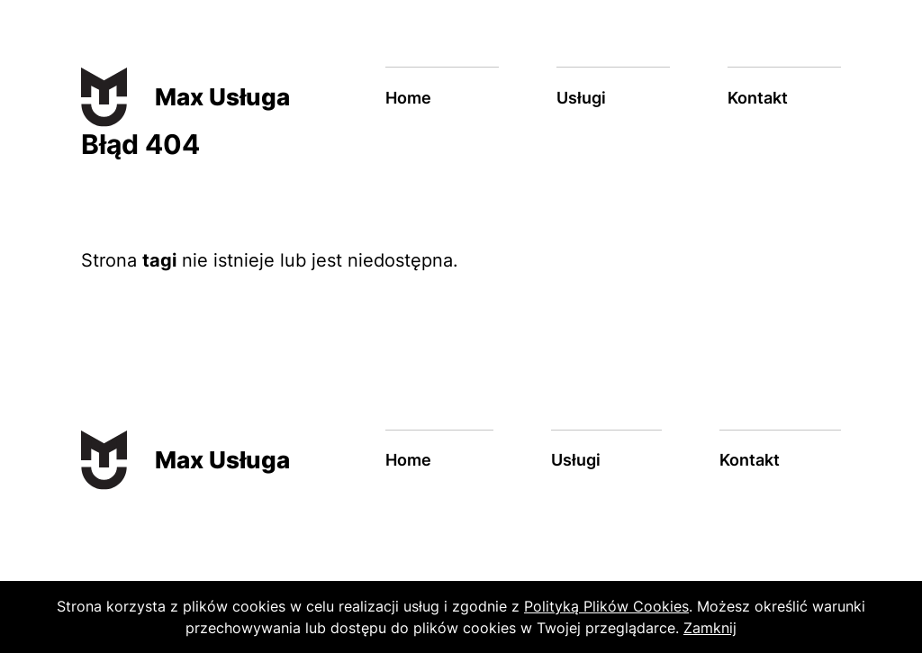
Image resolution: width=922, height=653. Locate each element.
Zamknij (710, 628)
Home (408, 97)
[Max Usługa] (162, 97)
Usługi (581, 97)
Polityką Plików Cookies (606, 606)
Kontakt (758, 97)
